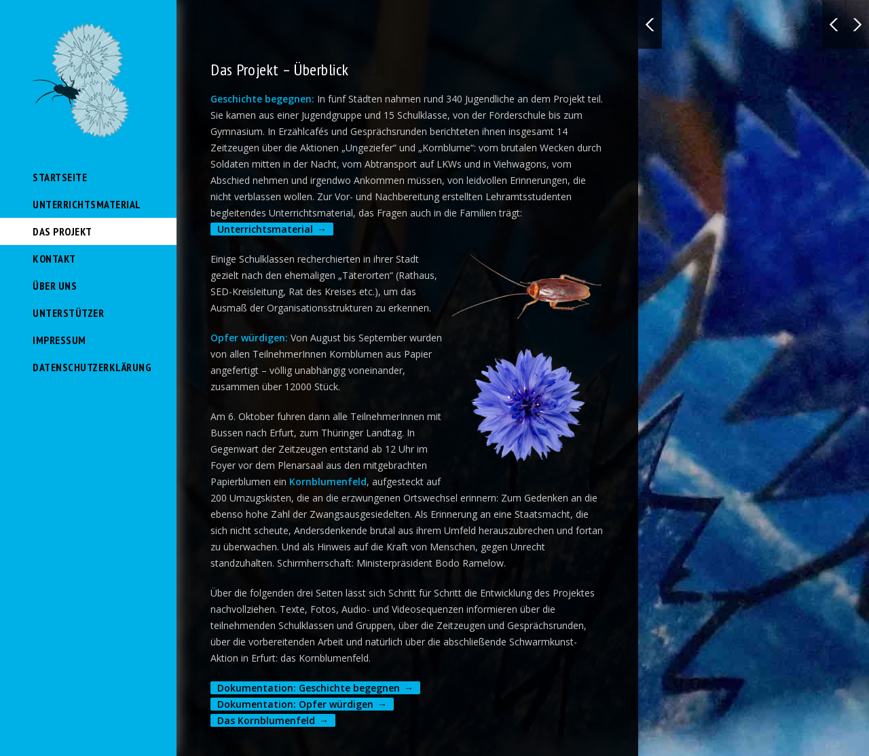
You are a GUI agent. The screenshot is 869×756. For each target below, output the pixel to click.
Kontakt (54, 258)
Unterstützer (68, 313)
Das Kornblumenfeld (266, 720)
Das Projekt (62, 231)
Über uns (55, 285)
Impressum (59, 340)
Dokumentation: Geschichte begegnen (308, 687)
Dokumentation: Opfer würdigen (295, 704)
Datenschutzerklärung (92, 367)
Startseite (60, 177)
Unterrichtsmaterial (87, 204)
